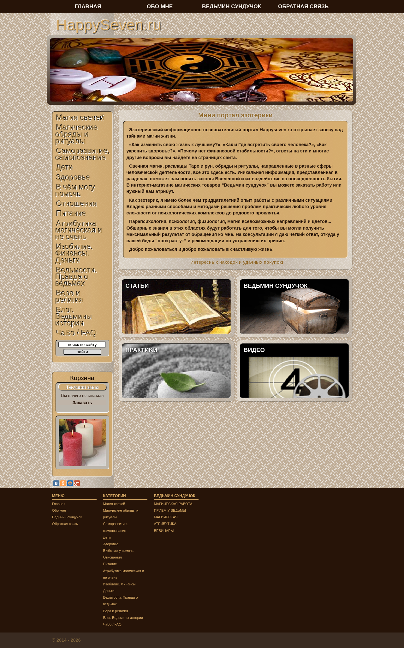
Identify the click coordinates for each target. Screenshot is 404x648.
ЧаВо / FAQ (76, 333)
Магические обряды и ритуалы (77, 134)
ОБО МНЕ (160, 6)
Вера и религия (70, 296)
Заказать (82, 402)
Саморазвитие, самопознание (83, 154)
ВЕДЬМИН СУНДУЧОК (276, 285)
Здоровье (73, 177)
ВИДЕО (254, 350)
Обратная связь (65, 524)
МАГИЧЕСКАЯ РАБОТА (173, 504)
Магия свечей (80, 117)
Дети (64, 167)
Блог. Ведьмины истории (74, 316)
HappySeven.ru (108, 24)
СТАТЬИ (137, 285)
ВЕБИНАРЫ (164, 531)
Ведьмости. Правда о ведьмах (76, 276)
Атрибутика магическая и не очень (79, 230)
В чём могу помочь (75, 190)
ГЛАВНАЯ (88, 6)
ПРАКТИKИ (141, 350)
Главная (58, 504)
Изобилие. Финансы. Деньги (74, 253)
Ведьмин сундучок (67, 517)
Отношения (76, 203)
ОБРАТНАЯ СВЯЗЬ (303, 6)
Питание (71, 213)
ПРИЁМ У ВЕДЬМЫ (170, 510)
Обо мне (59, 510)
